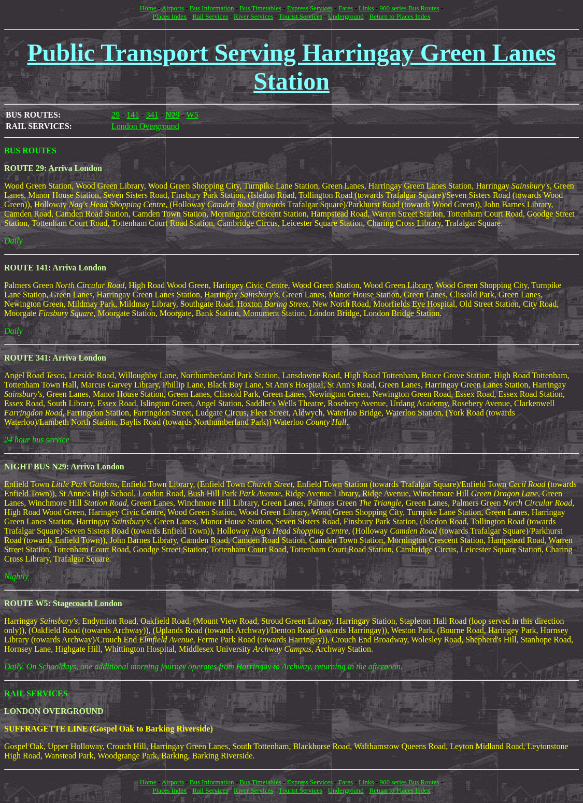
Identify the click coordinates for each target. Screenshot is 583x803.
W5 (192, 114)
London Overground (145, 126)
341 (152, 114)
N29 (172, 114)
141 (132, 114)
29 (115, 114)
